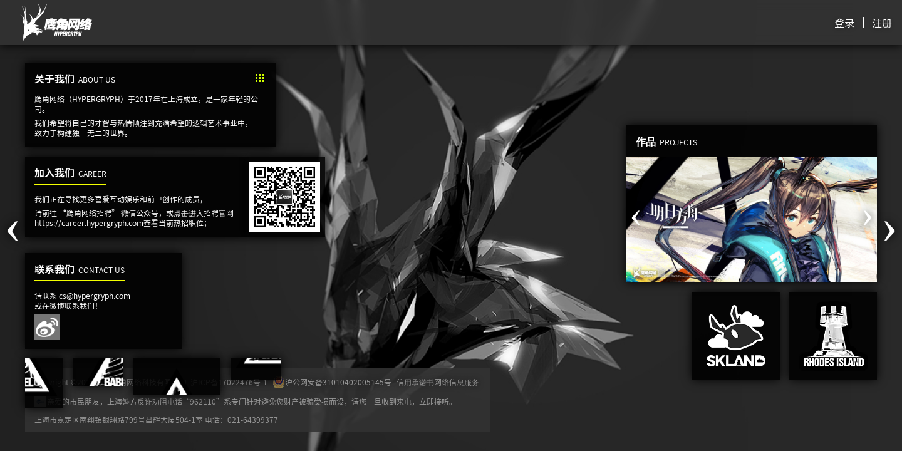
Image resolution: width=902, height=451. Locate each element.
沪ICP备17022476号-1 (228, 382)
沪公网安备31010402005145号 (331, 382)
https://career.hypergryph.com (88, 222)
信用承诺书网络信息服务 (438, 382)
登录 (844, 23)
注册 (882, 23)
